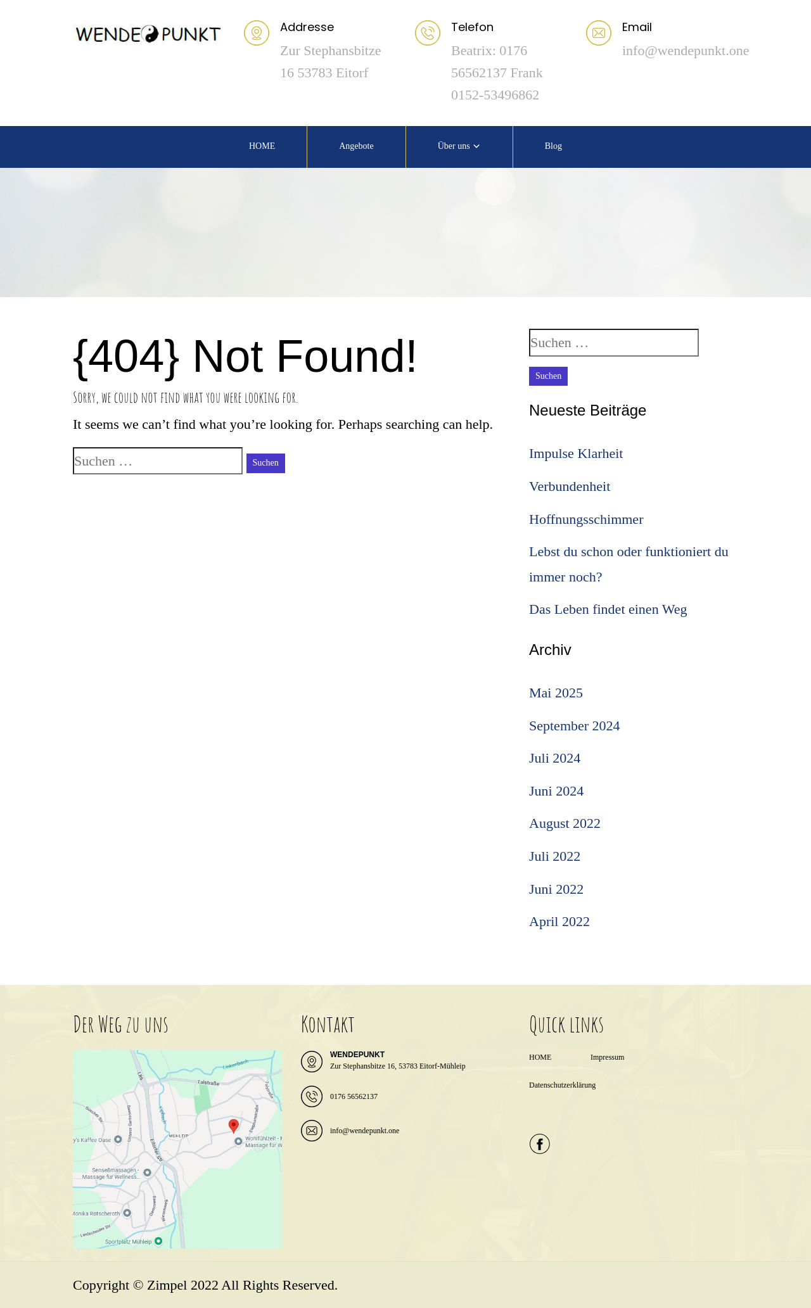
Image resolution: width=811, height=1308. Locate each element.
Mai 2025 (556, 693)
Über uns (454, 146)
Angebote (356, 146)
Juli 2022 (554, 856)
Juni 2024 (556, 791)
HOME (262, 146)
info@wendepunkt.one (364, 1130)
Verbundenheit (569, 486)
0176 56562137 (354, 1096)
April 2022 (559, 921)
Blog (553, 146)
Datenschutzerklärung (562, 1085)
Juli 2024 (554, 758)
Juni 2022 (556, 889)
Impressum (607, 1057)
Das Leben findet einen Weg (608, 609)
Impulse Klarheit (576, 453)
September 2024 (574, 725)
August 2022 (565, 823)
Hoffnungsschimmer (586, 519)
